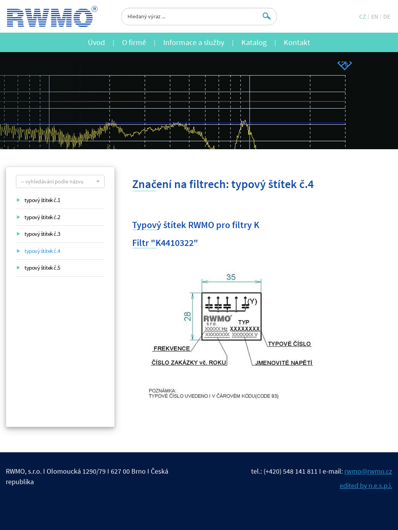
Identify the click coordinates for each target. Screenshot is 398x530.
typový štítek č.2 (42, 217)
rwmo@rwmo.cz (368, 471)
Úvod (96, 42)
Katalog (254, 42)
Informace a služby (193, 42)
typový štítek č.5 (42, 267)
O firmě (134, 42)
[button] (60, 181)
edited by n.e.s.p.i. (366, 485)
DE (386, 16)
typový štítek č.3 (42, 233)
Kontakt (297, 42)
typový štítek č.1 (42, 200)
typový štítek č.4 (42, 251)
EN (374, 16)
